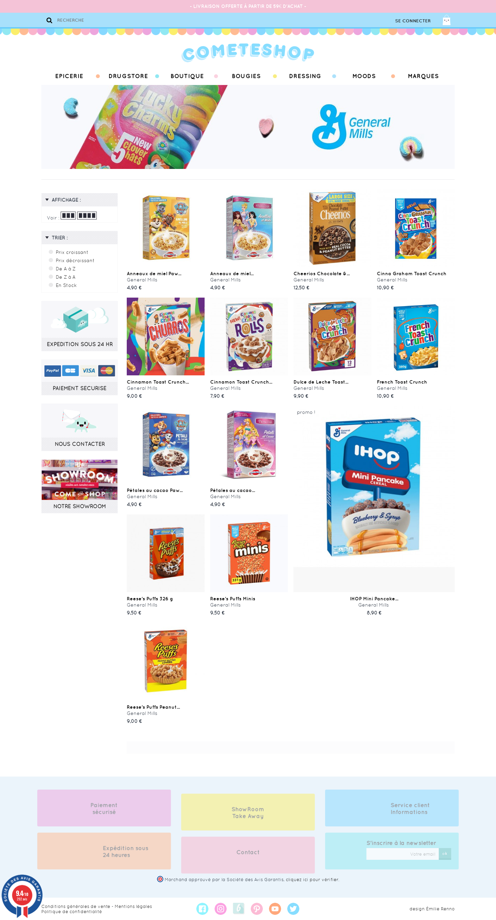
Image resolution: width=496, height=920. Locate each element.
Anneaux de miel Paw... (154, 273)
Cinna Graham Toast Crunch (411, 273)
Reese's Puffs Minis (232, 598)
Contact (248, 856)
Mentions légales (133, 906)
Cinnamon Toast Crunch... (158, 382)
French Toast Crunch (402, 382)
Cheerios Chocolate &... (321, 273)
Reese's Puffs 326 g (150, 598)
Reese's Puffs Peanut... (153, 707)
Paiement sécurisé (100, 808)
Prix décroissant (75, 260)
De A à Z (65, 268)
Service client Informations (414, 808)
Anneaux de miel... (232, 273)
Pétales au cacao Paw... (155, 490)
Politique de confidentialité (71, 911)
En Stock (66, 285)
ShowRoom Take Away (247, 816)
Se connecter (413, 20)
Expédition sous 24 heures (121, 851)
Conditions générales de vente (75, 906)
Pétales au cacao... (232, 490)
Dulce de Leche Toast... (320, 382)
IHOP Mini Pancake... (374, 598)
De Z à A (65, 277)
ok (448, 853)
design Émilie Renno (432, 908)
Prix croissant (72, 252)
